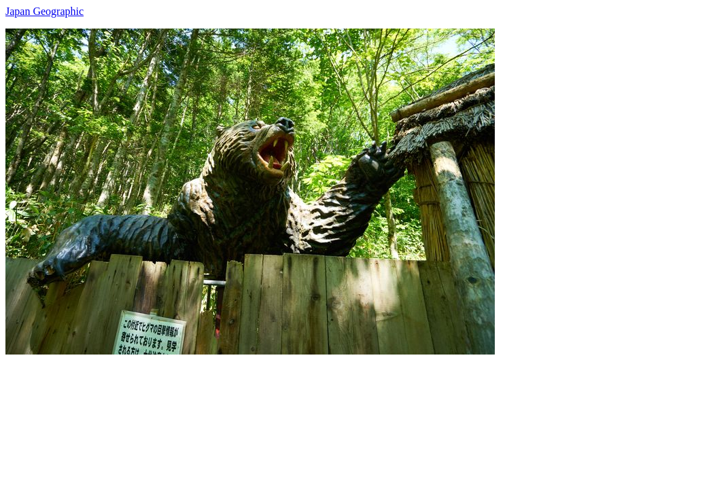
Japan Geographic (44, 11)
